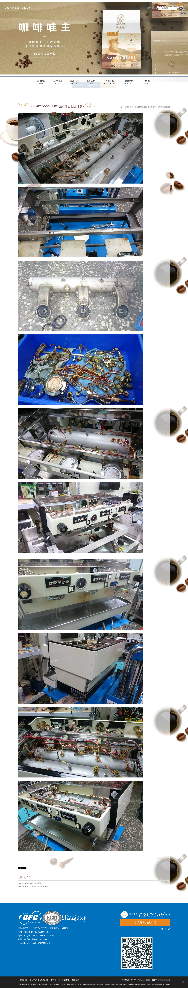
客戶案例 (91, 83)
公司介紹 (41, 83)
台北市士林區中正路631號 (36, 932)
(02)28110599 (30, 935)
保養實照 (110, 83)
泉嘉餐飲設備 (44, 943)
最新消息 (58, 83)
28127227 (53, 935)
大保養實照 (128, 107)
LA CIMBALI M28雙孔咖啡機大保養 (33, 886)
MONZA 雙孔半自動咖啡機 (30, 883)
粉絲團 (147, 83)
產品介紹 (74, 83)
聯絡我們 (129, 83)
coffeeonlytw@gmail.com (36, 939)
